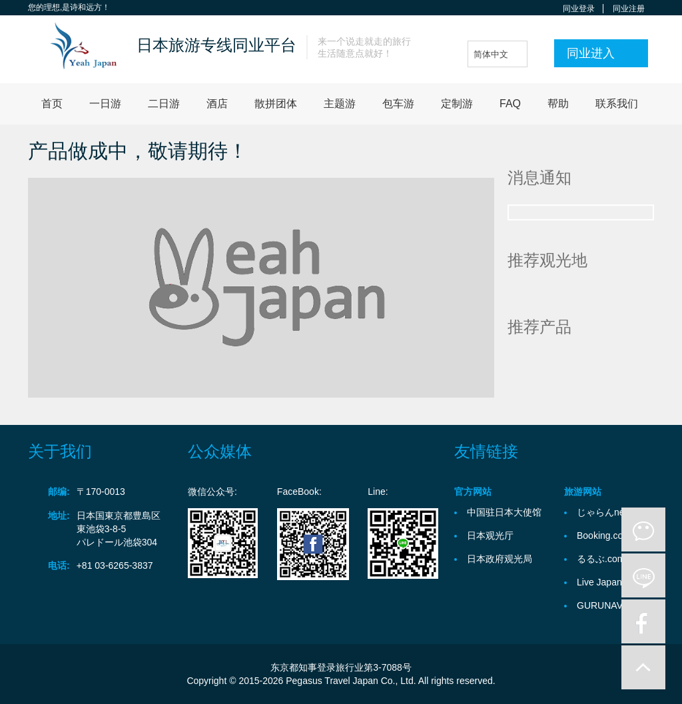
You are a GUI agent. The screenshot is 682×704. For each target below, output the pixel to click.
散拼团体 (275, 103)
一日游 (105, 103)
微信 (643, 529)
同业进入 (591, 53)
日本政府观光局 (499, 558)
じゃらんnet (602, 512)
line (643, 575)
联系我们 (616, 103)
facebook (643, 621)
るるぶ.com (601, 558)
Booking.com (604, 535)
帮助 (558, 103)
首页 (52, 103)
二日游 (164, 103)
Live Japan (599, 582)
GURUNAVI (601, 605)
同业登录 (579, 8)
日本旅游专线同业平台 (216, 45)
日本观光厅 (490, 535)
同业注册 (629, 8)
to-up (643, 667)
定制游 (457, 103)
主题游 (340, 103)
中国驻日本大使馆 (504, 512)
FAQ (510, 103)
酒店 (217, 103)
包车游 (398, 103)
